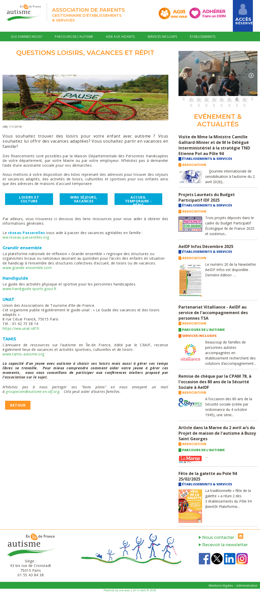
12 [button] (198, 100)
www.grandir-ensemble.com (27, 267)
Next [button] (251, 75)
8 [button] (236, 94)
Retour (17, 405)
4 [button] (206, 94)
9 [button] (244, 94)
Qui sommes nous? (26, 36)
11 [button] (191, 100)
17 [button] (236, 100)
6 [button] (221, 94)
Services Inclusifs (162, 36)
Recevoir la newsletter (223, 544)
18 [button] (244, 100)
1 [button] (183, 94)
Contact (63, 48)
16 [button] (229, 100)
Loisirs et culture (29, 199)
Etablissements (203, 36)
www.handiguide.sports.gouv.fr (30, 288)
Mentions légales (221, 585)
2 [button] (191, 94)
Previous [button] (184, 75)
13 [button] (206, 100)
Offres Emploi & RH (27, 48)
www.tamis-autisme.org (23, 354)
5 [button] (214, 94)
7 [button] (229, 94)
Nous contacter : (222, 537)
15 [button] (221, 100)
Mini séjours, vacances (83, 199)
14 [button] (214, 100)
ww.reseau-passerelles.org (26, 237)
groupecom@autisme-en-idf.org (32, 391)
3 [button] (198, 94)
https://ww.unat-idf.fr (21, 328)
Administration (246, 585)
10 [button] (252, 94)
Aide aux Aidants (120, 36)
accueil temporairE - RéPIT (138, 200)
